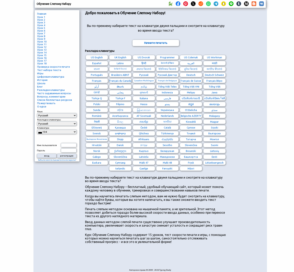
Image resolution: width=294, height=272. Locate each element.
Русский (143, 75)
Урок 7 (41, 33)
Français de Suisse (191, 80)
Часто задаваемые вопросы (54, 93)
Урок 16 (42, 58)
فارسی (167, 98)
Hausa (143, 104)
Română (96, 115)
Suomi (214, 145)
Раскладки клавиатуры (51, 90)
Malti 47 (143, 162)
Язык (40, 111)
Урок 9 (41, 38)
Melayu (191, 92)
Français (96, 80)
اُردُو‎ (97, 86)
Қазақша (120, 127)
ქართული (120, 151)
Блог (40, 86)
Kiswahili (191, 121)
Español (96, 63)
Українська (167, 110)
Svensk (97, 133)
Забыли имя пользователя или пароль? (57, 160)
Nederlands (167, 115)
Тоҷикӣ (191, 133)
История (42, 80)
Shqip (120, 139)
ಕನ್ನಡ (191, 104)
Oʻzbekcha (191, 110)
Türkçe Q (96, 98)
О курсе (41, 106)
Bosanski (191, 151)
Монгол (214, 139)
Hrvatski (97, 145)
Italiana (144, 98)
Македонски (167, 156)
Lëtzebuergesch (214, 162)
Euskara (96, 162)
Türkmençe (167, 133)
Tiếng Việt (214, 86)
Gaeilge (144, 168)
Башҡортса (191, 156)
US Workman (214, 57)
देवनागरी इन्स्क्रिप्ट (167, 63)
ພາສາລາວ (120, 133)
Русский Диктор (167, 75)
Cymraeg (120, 162)
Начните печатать (155, 42)
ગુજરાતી (144, 92)
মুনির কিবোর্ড (190, 69)
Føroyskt (167, 168)
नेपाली (97, 121)
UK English (120, 57)
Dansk (120, 145)
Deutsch (191, 75)
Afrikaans (143, 139)
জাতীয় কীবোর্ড (214, 69)
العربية (190, 63)
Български (214, 133)
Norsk (96, 151)
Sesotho (167, 145)
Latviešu (143, 156)
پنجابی (120, 92)
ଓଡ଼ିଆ (120, 110)
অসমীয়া (167, 121)
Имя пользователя (47, 145)
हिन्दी (143, 63)
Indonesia (167, 92)
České (143, 127)
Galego (97, 156)
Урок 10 (42, 41)
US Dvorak (144, 57)
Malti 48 (167, 162)
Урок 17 (42, 60)
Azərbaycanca (120, 115)
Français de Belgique (167, 81)
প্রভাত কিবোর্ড (143, 69)
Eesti (214, 156)
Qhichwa (144, 133)
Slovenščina (120, 156)
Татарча (191, 139)
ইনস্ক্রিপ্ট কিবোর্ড (120, 69)
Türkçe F (120, 98)
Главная (41, 13)
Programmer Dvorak (167, 58)
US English (97, 57)
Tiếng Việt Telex (167, 86)
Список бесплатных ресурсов (54, 99)
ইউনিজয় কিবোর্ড (167, 69)
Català (167, 127)
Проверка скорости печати (53, 66)
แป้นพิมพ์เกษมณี (191, 98)
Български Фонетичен (96, 139)
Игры (40, 73)
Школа (41, 83)
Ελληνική (97, 127)
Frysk (191, 162)
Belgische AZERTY (191, 115)
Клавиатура (43, 128)
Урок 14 (42, 52)
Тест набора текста (49, 70)
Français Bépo (214, 80)
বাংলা (97, 69)
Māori (191, 168)
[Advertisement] (156, 258)
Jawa (214, 92)
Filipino (120, 104)
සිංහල (120, 121)
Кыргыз (143, 151)
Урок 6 (41, 30)
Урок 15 (42, 55)
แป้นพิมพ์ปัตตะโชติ (214, 98)
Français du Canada (120, 80)
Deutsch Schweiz (214, 75)
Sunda (96, 110)
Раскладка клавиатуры (49, 120)
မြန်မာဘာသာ (144, 110)
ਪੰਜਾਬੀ (97, 92)
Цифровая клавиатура (50, 76)
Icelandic (120, 168)
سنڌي (214, 110)
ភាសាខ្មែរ (144, 121)
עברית (143, 145)
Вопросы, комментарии (51, 96)
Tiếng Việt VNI (191, 86)
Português (97, 75)
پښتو (167, 104)
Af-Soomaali (144, 115)
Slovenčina (191, 145)
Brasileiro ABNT (120, 75)
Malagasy (214, 115)
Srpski (214, 127)
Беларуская (167, 151)
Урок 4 (41, 25)
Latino (120, 63)
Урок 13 (42, 49)
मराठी (214, 63)
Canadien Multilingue (144, 81)
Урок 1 (41, 17)
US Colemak (191, 57)
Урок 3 (41, 22)
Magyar (214, 121)
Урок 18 (42, 63)
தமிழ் (144, 86)
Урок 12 (42, 47)
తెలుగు (120, 86)
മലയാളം (214, 104)
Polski (96, 104)
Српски (191, 127)
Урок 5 (41, 28)
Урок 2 (41, 19)
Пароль (41, 150)
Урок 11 (42, 44)
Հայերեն (167, 139)
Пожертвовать (46, 103)
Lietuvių (214, 151)
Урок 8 (41, 36)
